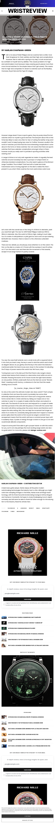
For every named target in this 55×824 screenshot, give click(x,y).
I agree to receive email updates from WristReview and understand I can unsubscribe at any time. (27, 604)
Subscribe (27, 599)
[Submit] (31, 508)
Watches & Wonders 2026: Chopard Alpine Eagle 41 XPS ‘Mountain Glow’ (30, 740)
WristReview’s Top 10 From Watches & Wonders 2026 (25, 640)
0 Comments (18, 42)
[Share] (11, 508)
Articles (5, 42)
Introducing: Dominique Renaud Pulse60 (21, 628)
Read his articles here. (22, 502)
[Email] (38, 508)
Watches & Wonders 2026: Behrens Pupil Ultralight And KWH (28, 728)
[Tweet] (17, 508)
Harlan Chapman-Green (18, 50)
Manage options (27, 820)
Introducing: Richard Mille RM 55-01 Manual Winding (26, 634)
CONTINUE (27, 816)
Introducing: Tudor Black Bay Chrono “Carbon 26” (25, 623)
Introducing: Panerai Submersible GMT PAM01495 (24, 617)
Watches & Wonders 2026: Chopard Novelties (23, 734)
